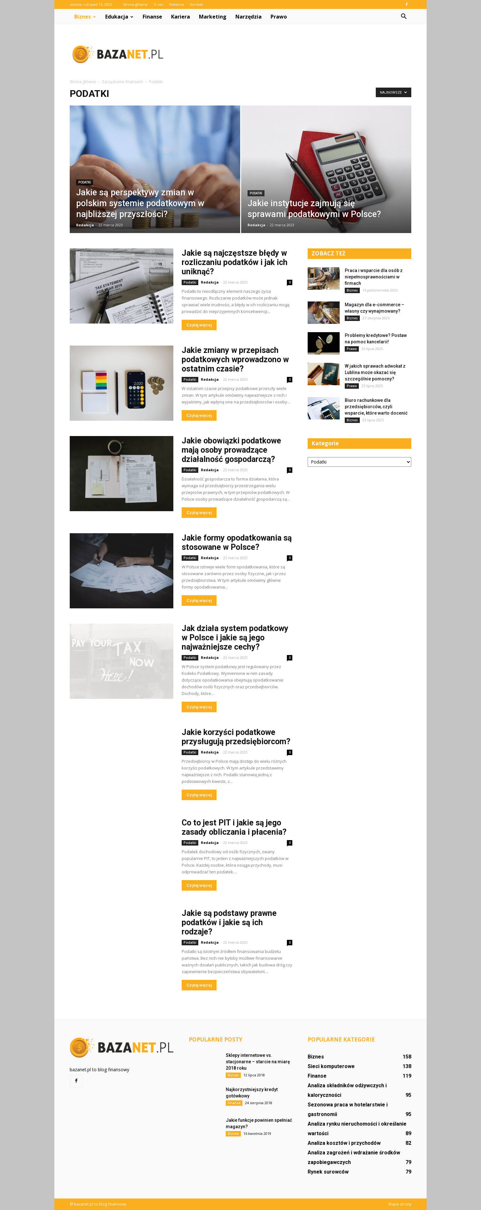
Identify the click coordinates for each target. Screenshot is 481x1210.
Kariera (180, 16)
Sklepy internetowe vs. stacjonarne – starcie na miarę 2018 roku (258, 1062)
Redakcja (85, 224)
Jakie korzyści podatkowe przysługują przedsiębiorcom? (236, 737)
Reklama (176, 4)
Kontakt (196, 4)
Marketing (212, 16)
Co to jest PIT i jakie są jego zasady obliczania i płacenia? (234, 827)
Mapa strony (400, 1204)
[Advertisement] (294, 54)
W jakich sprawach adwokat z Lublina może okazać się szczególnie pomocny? (375, 372)
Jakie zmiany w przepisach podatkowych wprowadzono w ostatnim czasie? (235, 359)
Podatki (84, 182)
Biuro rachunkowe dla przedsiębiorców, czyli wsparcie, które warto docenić (376, 407)
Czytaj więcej (199, 325)
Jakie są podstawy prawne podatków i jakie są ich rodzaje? (229, 922)
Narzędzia (248, 16)
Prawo (279, 16)
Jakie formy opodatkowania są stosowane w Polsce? (237, 542)
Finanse (152, 16)
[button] (403, 16)
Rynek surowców (328, 1172)
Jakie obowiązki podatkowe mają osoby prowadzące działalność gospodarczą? (231, 450)
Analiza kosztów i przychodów (344, 1143)
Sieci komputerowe (331, 1066)
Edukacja (119, 16)
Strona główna (135, 4)
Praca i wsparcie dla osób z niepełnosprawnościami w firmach (374, 277)
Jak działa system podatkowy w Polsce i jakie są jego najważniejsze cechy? (235, 638)
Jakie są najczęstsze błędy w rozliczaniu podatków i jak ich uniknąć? (235, 262)
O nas (158, 4)
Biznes (85, 16)
